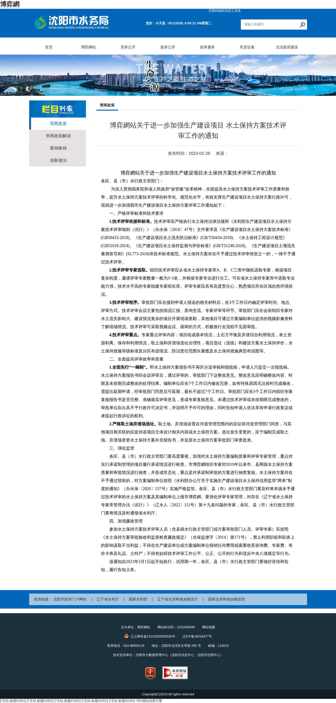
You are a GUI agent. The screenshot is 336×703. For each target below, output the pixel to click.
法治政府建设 (287, 47)
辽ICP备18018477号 (197, 636)
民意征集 (247, 47)
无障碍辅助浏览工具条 (224, 10)
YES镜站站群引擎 (149, 701)
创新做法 (58, 160)
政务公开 (167, 47)
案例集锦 (58, 148)
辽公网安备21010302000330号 (153, 636)
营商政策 (58, 123)
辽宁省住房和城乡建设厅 (177, 599)
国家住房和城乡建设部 (226, 599)
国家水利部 (138, 599)
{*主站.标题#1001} (13, 701)
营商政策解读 (58, 136)
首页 (49, 47)
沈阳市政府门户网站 (70, 599)
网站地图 (208, 627)
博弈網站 (88, 47)
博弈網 (9, 4)
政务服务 (207, 47)
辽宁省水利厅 (108, 599)
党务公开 (128, 47)
